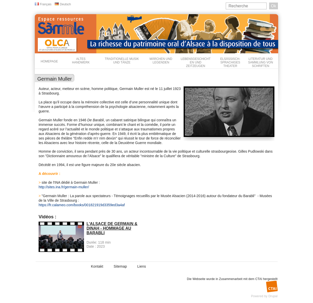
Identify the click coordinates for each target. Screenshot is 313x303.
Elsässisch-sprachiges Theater (230, 62)
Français (45, 4)
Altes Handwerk (81, 60)
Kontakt (97, 266)
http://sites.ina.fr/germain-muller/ (64, 187)
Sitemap (120, 266)
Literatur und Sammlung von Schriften (260, 62)
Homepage (49, 61)
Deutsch (65, 4)
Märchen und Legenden (161, 60)
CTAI (258, 279)
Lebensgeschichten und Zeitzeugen (195, 62)
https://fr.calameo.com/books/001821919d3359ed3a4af (82, 205)
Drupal (273, 296)
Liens (141, 266)
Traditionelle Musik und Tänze (122, 60)
